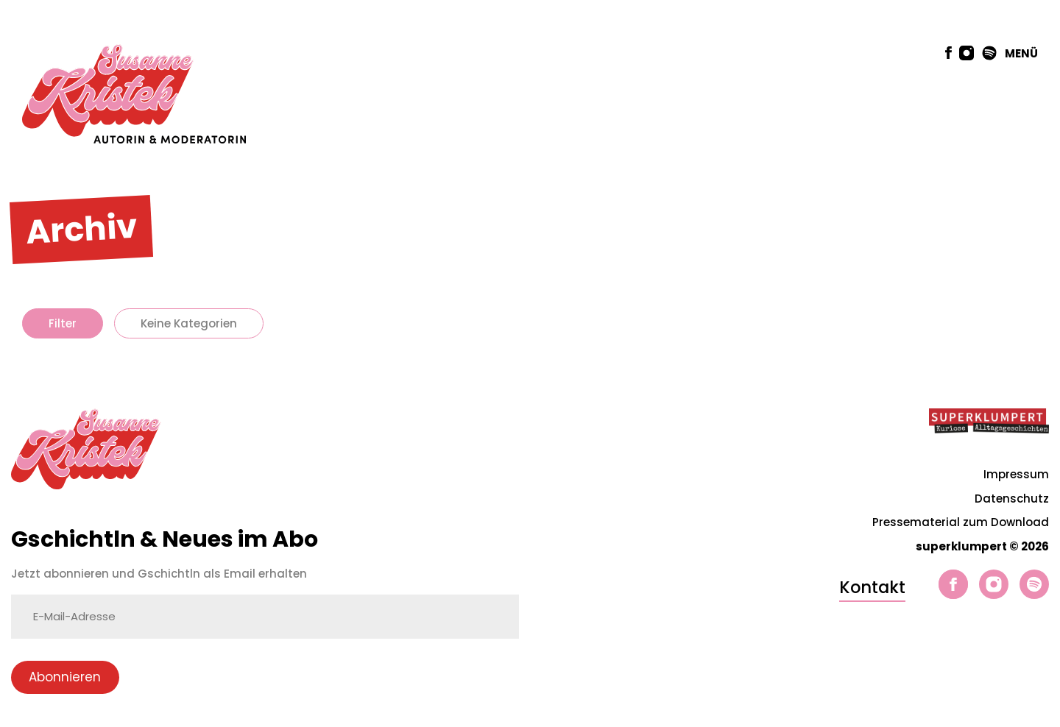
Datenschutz (1012, 498)
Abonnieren (65, 677)
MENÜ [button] (1021, 53)
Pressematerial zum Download (960, 522)
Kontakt (872, 587)
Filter (63, 323)
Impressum (1016, 474)
